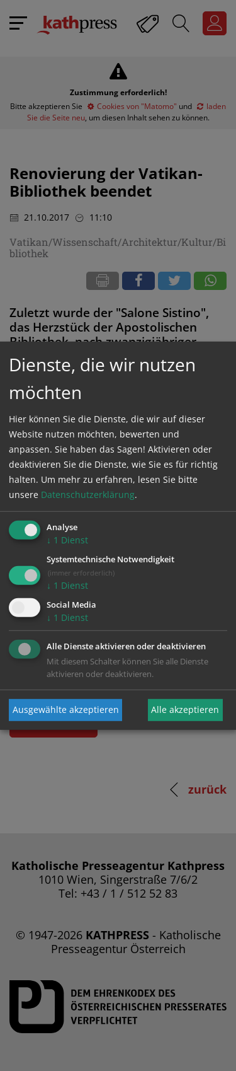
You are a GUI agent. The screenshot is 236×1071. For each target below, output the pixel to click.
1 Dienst (67, 540)
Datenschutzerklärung (88, 495)
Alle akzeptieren (185, 709)
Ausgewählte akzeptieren (66, 709)
